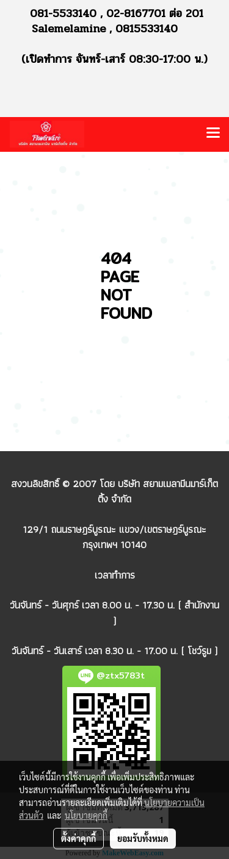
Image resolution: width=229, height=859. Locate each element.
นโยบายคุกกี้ (86, 815)
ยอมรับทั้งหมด (143, 838)
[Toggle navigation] (213, 134)
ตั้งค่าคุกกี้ (78, 838)
